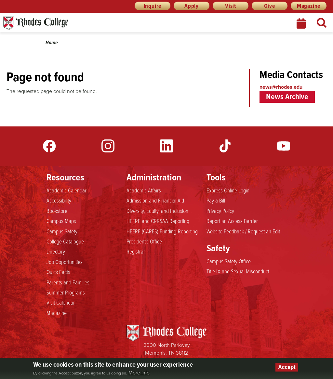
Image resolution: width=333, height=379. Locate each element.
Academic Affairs (144, 190)
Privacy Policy (220, 211)
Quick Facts (58, 272)
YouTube (283, 145)
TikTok (225, 145)
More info (139, 373)
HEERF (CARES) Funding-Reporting (162, 231)
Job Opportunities (65, 262)
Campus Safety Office (228, 261)
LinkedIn (166, 145)
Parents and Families (68, 282)
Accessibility (59, 200)
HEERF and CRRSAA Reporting (158, 221)
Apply (191, 6)
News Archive (287, 96)
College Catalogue (65, 241)
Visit (230, 6)
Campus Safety (62, 231)
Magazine (308, 6)
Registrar (136, 251)
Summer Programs (66, 292)
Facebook (49, 145)
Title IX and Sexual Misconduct (237, 271)
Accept (286, 367)
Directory (56, 251)
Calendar (302, 23)
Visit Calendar (61, 302)
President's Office (144, 241)
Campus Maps (61, 221)
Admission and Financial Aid (155, 200)
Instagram (107, 145)
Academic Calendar (67, 190)
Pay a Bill (215, 200)
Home (52, 42)
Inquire (153, 6)
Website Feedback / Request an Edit (243, 231)
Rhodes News (64, 23)
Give (269, 6)
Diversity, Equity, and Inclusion (157, 211)
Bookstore (57, 211)
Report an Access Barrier (232, 221)
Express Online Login (227, 190)
